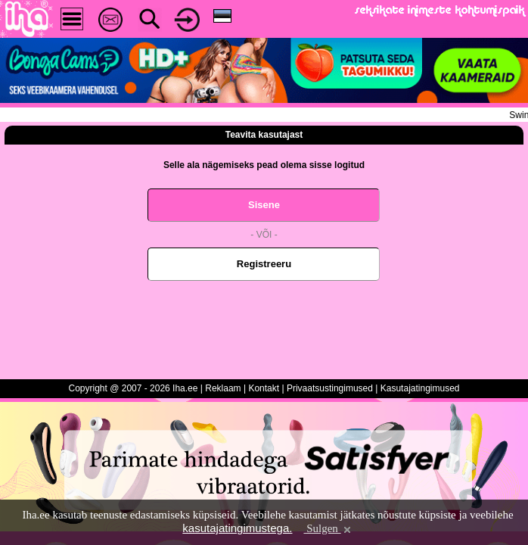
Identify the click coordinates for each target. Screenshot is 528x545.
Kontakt (263, 388)
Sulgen (328, 528)
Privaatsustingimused (330, 388)
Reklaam (223, 388)
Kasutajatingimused (420, 388)
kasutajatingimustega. (237, 528)
